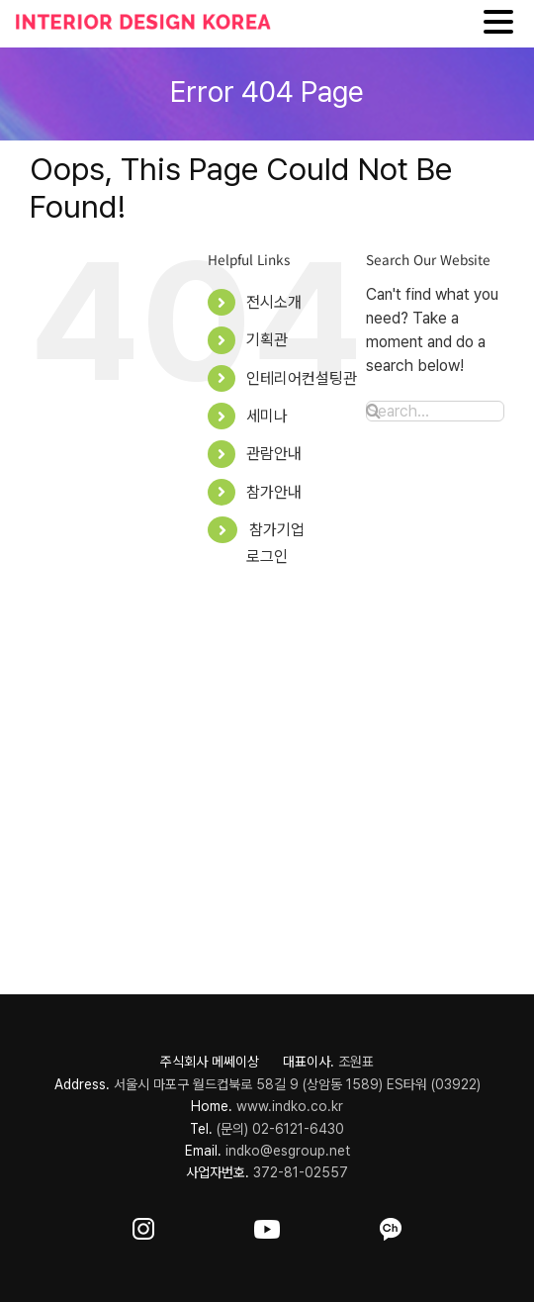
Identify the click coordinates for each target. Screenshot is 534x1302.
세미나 (267, 416)
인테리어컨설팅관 (301, 378)
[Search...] (435, 411)
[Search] (373, 410)
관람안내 (274, 453)
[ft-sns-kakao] (390, 1225)
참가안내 (274, 492)
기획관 (267, 339)
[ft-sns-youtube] (267, 1225)
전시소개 (274, 302)
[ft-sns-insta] (143, 1225)
